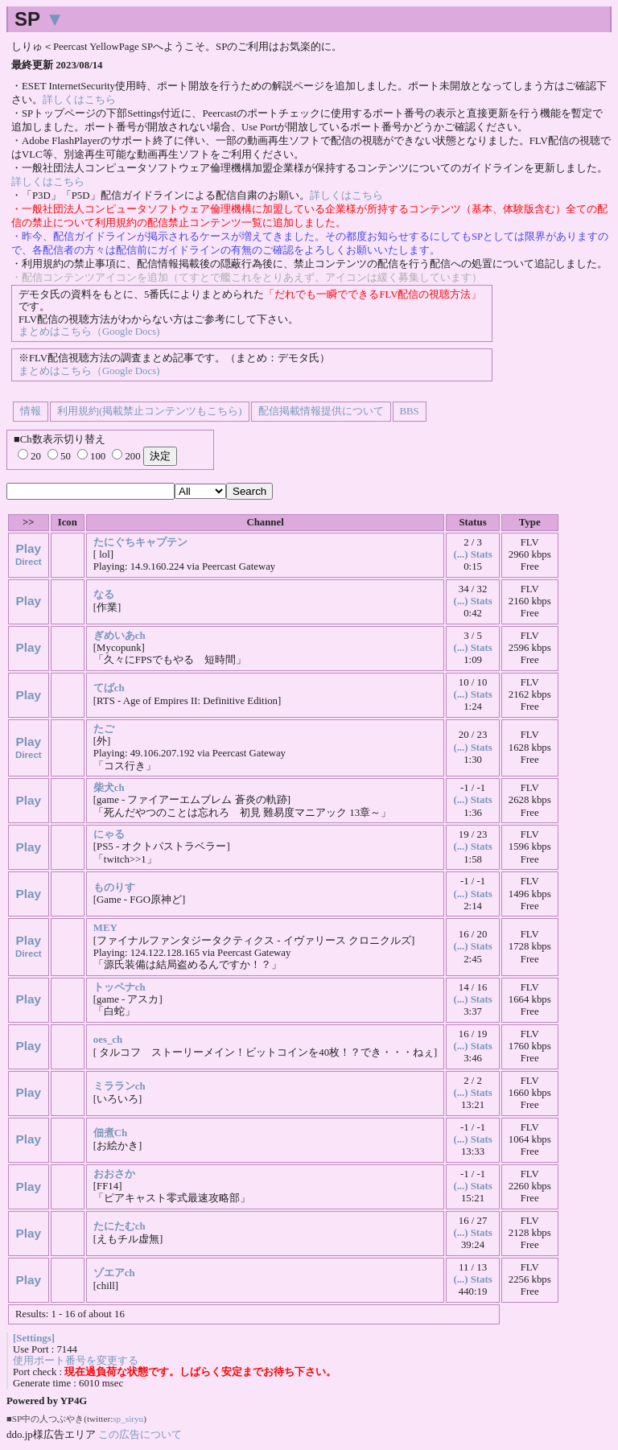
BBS (409, 411)
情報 (30, 411)
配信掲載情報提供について (321, 411)
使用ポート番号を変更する (75, 1360)
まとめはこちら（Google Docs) (89, 331)
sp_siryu (128, 1418)
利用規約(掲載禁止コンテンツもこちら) (149, 411)
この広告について (140, 1434)
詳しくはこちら (79, 99)
